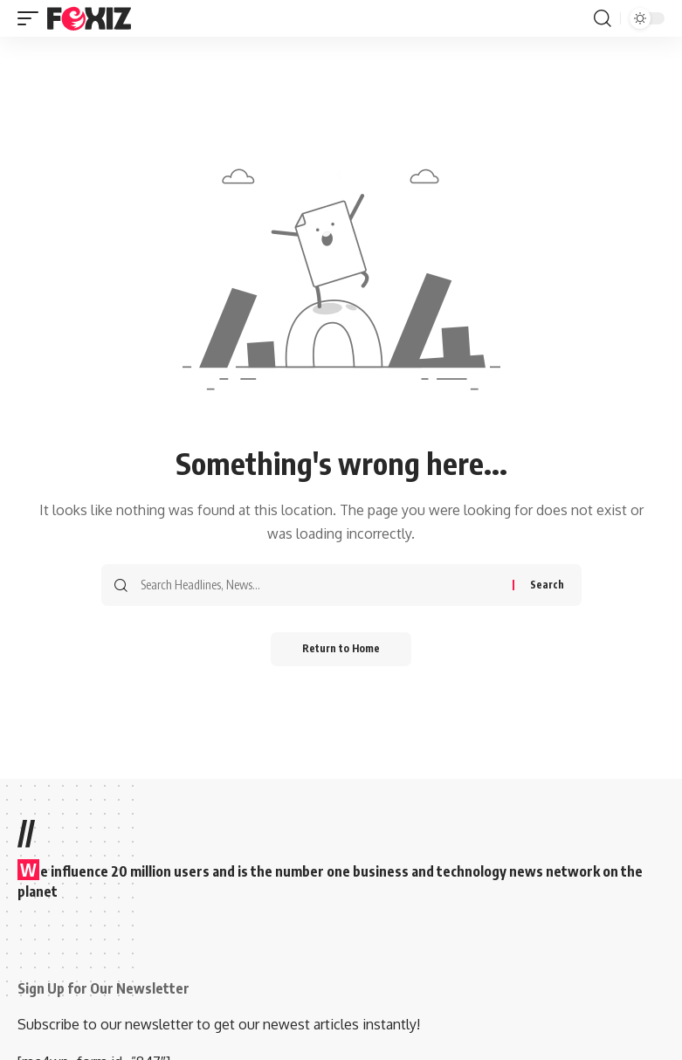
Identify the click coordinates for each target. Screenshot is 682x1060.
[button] (32, 18)
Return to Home (341, 649)
